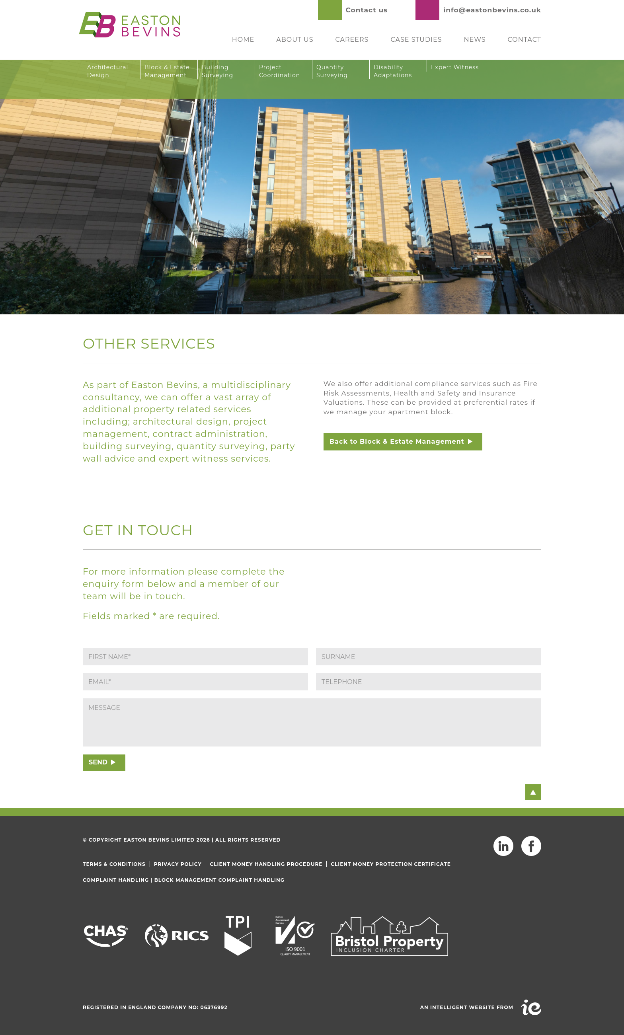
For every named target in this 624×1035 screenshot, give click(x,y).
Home (243, 39)
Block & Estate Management (167, 71)
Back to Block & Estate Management (397, 441)
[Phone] (428, 681)
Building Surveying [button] (217, 71)
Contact (524, 39)
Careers (352, 39)
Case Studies (416, 39)
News (475, 39)
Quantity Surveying (332, 71)
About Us (294, 39)
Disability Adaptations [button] (393, 71)
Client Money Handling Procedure (266, 864)
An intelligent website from (466, 1007)
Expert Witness (455, 67)
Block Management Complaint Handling (219, 880)
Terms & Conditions (114, 864)
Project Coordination (279, 71)
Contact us (367, 10)
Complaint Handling (116, 880)
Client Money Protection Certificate (390, 864)
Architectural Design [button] (107, 71)
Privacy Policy (178, 864)
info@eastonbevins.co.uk (492, 10)
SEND (98, 762)
